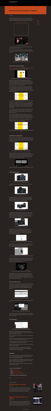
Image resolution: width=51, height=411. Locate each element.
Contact (21, 4)
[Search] (39, 1)
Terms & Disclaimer (31, 4)
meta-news (38, 23)
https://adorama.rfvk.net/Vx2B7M (18, 372)
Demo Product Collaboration (16, 4)
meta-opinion (38, 24)
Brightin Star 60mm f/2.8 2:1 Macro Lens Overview (18, 397)
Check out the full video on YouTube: (21, 22)
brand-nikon (38, 21)
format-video (38, 22)
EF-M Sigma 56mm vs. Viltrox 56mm (17, 384)
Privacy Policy (25, 4)
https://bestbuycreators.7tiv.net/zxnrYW (19, 373)
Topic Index (10, 4)
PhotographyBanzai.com (13, 1)
